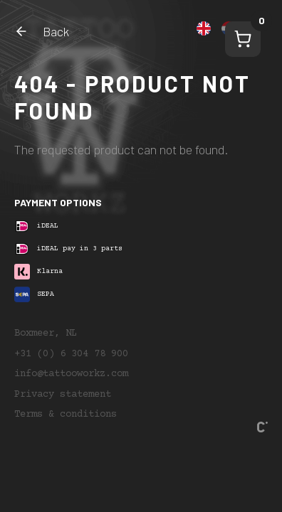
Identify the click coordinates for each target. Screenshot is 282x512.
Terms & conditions (65, 414)
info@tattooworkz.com (71, 374)
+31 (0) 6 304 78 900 (71, 354)
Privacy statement (62, 394)
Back (41, 31)
